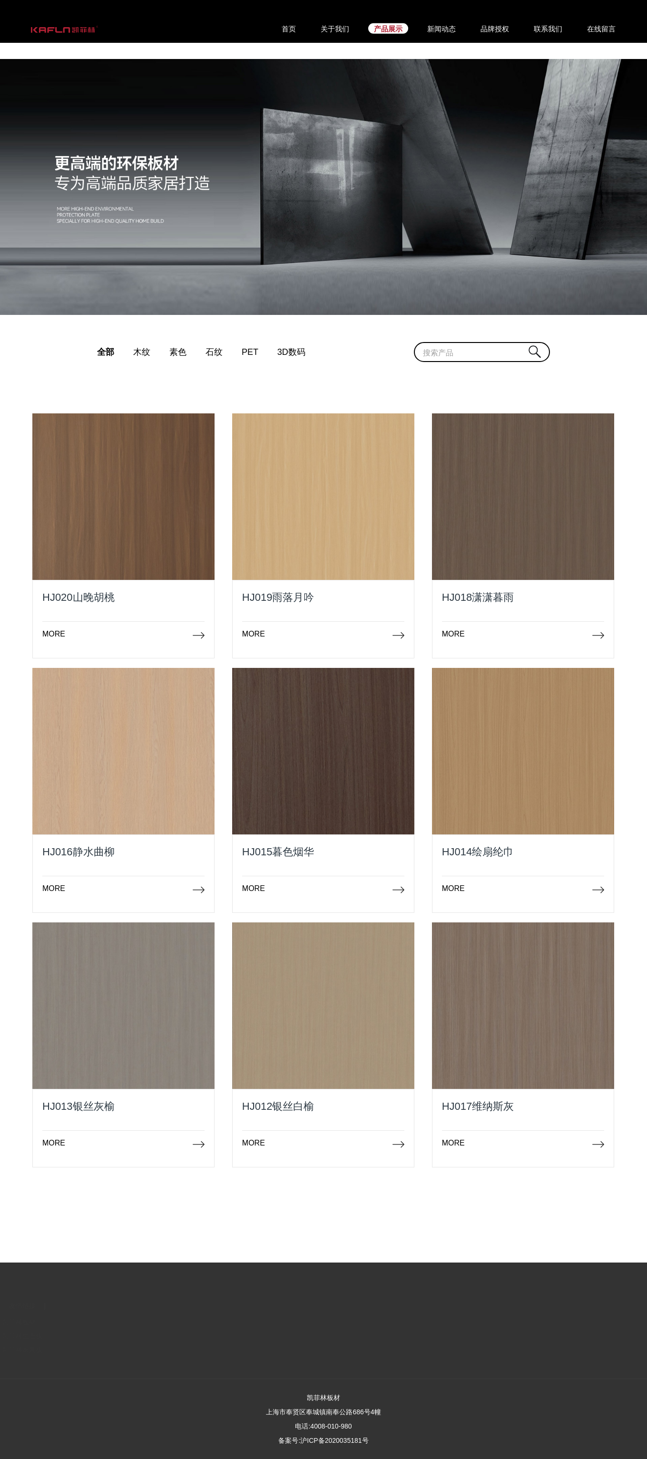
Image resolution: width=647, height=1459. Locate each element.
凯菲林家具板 (92, 1349)
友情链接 (92, 1305)
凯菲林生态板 (92, 1335)
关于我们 (40, 1305)
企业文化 (40, 1335)
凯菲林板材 (89, 1322)
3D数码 (291, 352)
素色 (177, 352)
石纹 (214, 352)
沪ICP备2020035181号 (334, 1440)
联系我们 (40, 1322)
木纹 (141, 352)
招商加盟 (40, 1349)
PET (250, 352)
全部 (105, 352)
